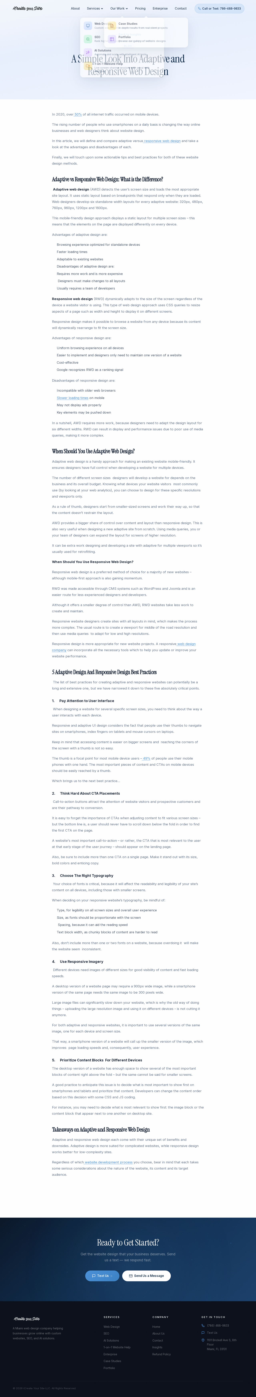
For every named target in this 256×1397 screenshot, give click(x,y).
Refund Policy (161, 1354)
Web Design (112, 1326)
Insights (157, 1347)
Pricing (140, 7)
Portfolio (109, 1368)
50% (78, 114)
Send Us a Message (146, 1276)
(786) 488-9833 (218, 1325)
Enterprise (159, 7)
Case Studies (112, 1361)
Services (96, 7)
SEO (106, 1333)
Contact (179, 7)
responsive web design (162, 141)
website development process (108, 1162)
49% (146, 758)
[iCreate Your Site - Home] (29, 8)
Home (156, 1326)
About (77, 7)
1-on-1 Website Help (117, 1347)
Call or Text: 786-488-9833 (218, 7)
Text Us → (102, 1276)
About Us (158, 1333)
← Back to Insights (128, 34)
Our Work (119, 7)
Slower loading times (72, 398)
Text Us (212, 1332)
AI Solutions (111, 1340)
